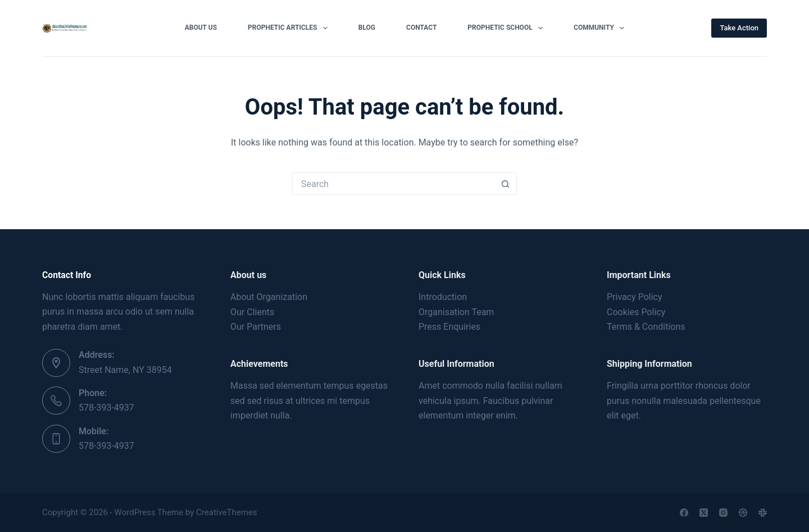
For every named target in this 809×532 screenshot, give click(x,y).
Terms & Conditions (646, 326)
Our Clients (252, 312)
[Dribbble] (743, 512)
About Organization (268, 297)
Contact (421, 27)
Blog (366, 27)
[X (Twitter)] (703, 512)
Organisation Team (456, 312)
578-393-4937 (106, 407)
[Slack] (762, 512)
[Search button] (505, 183)
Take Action (739, 28)
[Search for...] (393, 183)
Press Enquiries (449, 326)
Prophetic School (507, 28)
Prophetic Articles (290, 28)
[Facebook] (684, 512)
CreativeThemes (226, 512)
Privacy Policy (634, 297)
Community (601, 28)
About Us (201, 27)
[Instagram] (723, 512)
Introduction (443, 297)
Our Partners (255, 326)
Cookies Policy (636, 312)
